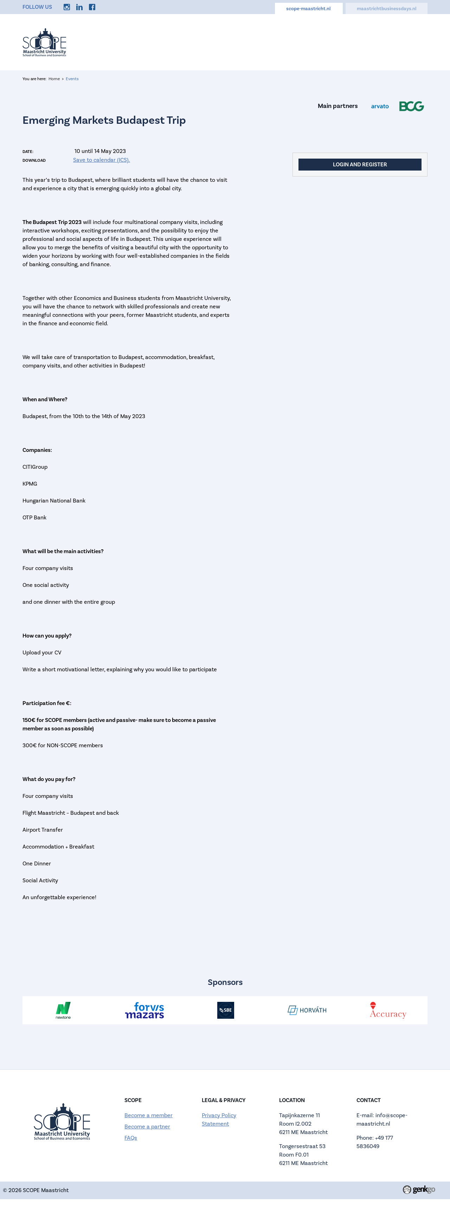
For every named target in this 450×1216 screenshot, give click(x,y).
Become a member (148, 1115)
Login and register (360, 164)
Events (166, 39)
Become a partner (147, 1126)
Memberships (374, 39)
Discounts (328, 39)
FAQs (130, 1137)
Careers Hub (283, 39)
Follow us (37, 7)
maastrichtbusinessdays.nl (386, 9)
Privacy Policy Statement (219, 1119)
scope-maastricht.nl (309, 9)
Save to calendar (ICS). (101, 160)
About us (201, 39)
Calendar (240, 39)
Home (135, 39)
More (413, 39)
